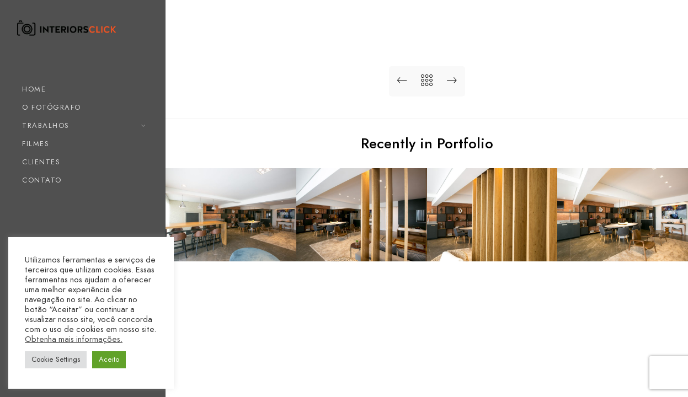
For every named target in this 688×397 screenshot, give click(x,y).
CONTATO (42, 180)
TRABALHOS (46, 126)
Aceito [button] (109, 359)
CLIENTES (41, 162)
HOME (34, 89)
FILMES (35, 144)
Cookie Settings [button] (55, 359)
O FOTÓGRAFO (51, 107)
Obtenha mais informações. (73, 339)
